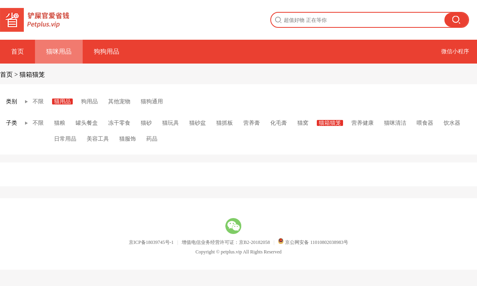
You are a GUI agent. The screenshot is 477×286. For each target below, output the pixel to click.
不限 (38, 101)
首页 (17, 51)
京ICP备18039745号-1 (151, 242)
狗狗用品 (106, 51)
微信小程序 (455, 51)
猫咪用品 (59, 51)
